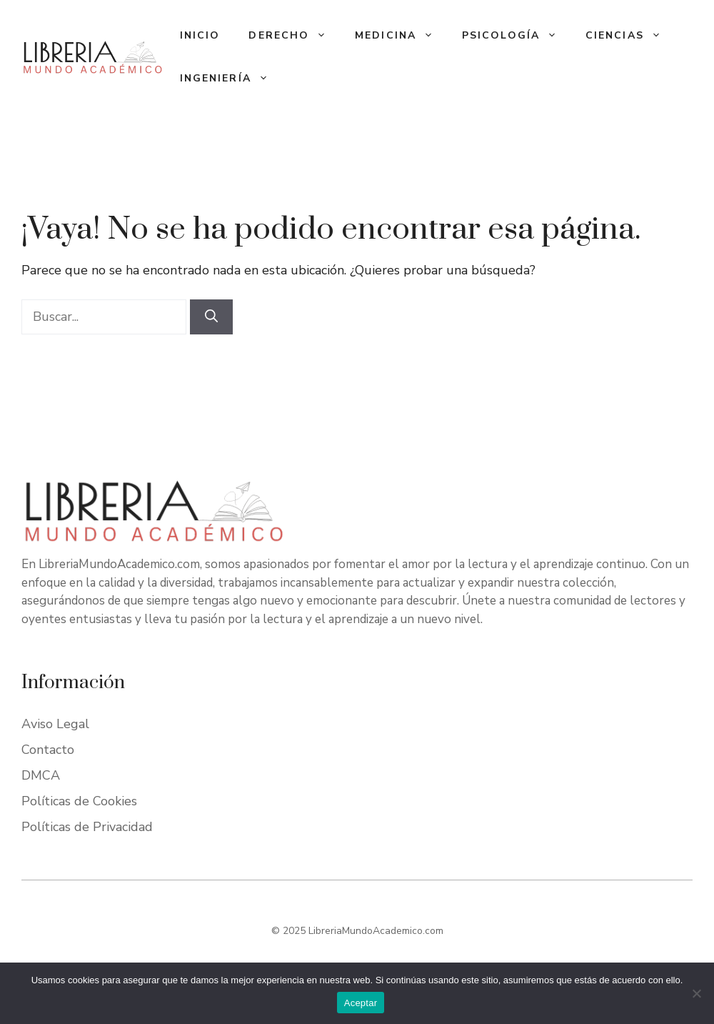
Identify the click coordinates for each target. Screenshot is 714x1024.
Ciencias (630, 35)
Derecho (294, 35)
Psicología (516, 35)
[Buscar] (211, 316)
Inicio (200, 35)
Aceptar (361, 1003)
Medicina (401, 35)
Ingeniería (231, 78)
